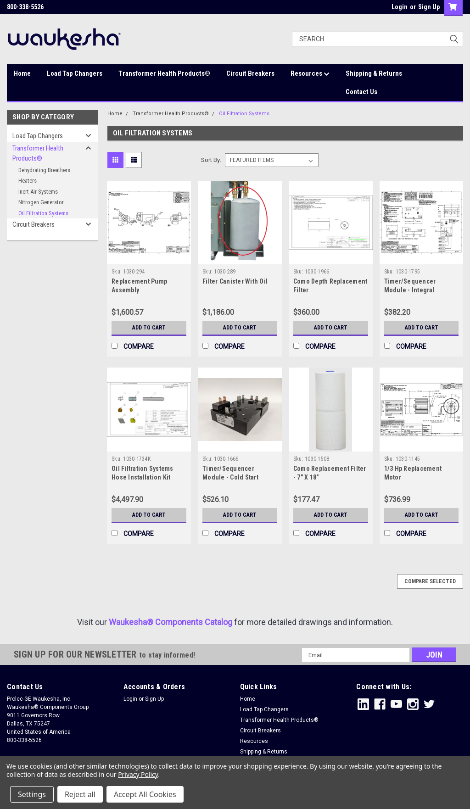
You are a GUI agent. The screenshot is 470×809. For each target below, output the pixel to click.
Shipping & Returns (374, 73)
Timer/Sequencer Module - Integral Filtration (410, 290)
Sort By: (211, 159)
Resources (310, 73)
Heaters (27, 180)
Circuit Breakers (250, 73)
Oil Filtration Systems (43, 213)
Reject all (80, 794)
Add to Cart (149, 327)
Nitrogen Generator (41, 202)
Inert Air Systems (38, 191)
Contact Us (361, 92)
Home (22, 73)
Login (400, 7)
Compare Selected (430, 581)
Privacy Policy (138, 774)
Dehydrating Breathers (44, 170)
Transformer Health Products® (164, 73)
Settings (32, 794)
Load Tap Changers (74, 73)
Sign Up (429, 7)
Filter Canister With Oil (235, 281)
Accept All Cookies (145, 794)
